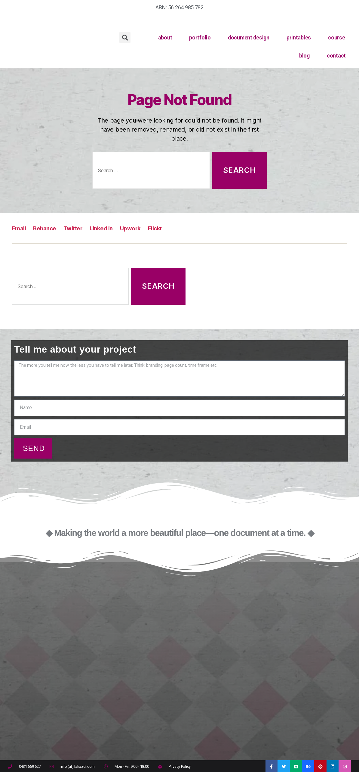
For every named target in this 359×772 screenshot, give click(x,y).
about (165, 37)
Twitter (79, 228)
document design (248, 37)
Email (20, 228)
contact (336, 55)
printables (299, 37)
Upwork (141, 228)
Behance (48, 228)
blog (304, 55)
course (336, 37)
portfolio (200, 37)
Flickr (168, 228)
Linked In (110, 228)
